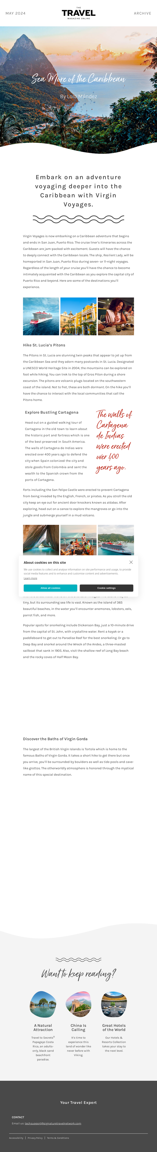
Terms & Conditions (58, 1138)
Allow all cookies (50, 588)
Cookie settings (106, 588)
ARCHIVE (143, 13)
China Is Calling (78, 1027)
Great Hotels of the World (114, 1027)
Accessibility (16, 1138)
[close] (131, 562)
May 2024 (15, 13)
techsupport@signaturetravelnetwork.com (53, 1123)
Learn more (30, 578)
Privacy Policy (35, 1138)
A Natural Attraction (43, 1027)
